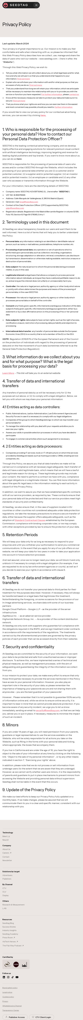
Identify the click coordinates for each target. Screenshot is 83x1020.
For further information (51, 94)
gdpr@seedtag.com (15, 208)
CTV (4, 888)
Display (5, 895)
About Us (6, 849)
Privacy (5, 1001)
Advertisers (7, 875)
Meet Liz (6, 836)
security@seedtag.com (47, 710)
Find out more (23, 79)
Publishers (6, 879)
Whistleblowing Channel (12, 1006)
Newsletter (7, 860)
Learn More (8, 373)
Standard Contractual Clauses (30, 520)
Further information (63, 107)
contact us (74, 94)
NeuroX (5, 840)
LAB (4, 908)
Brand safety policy (9, 988)
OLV (4, 892)
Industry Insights (9, 930)
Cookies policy (8, 997)
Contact (5, 857)
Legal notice (7, 992)
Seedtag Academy (10, 934)
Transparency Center (10, 1010)
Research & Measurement (13, 905)
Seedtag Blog (8, 923)
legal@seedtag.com (29, 202)
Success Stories (9, 927)
